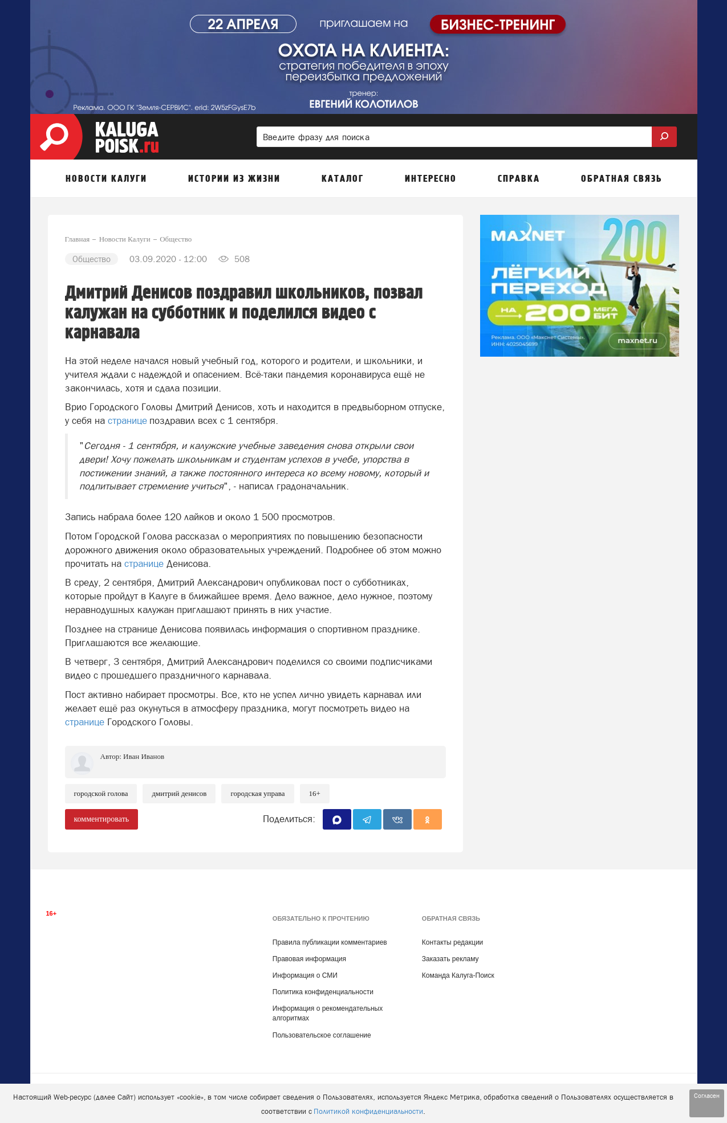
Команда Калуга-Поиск (458, 975)
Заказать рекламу (450, 959)
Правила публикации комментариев (330, 942)
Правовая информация (309, 959)
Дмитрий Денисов (179, 793)
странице (127, 420)
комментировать (101, 819)
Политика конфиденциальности (323, 992)
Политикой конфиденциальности (368, 1111)
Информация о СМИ (305, 975)
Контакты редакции (452, 942)
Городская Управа (257, 793)
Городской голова (101, 793)
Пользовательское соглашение (322, 1035)
